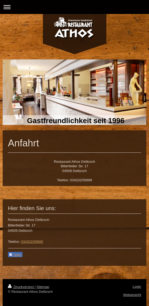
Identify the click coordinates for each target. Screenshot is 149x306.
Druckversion (21, 287)
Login (137, 287)
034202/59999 (32, 242)
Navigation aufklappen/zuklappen (74, 7)
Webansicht (132, 295)
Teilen (15, 255)
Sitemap (43, 287)
